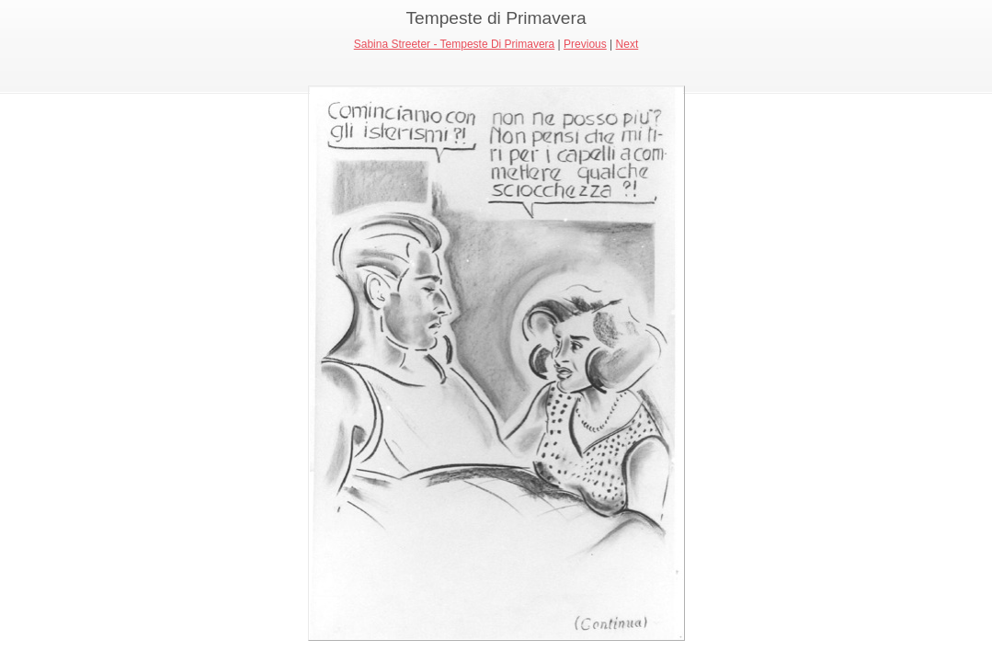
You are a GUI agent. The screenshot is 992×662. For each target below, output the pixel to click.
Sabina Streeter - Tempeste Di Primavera (454, 44)
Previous (585, 44)
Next (627, 44)
